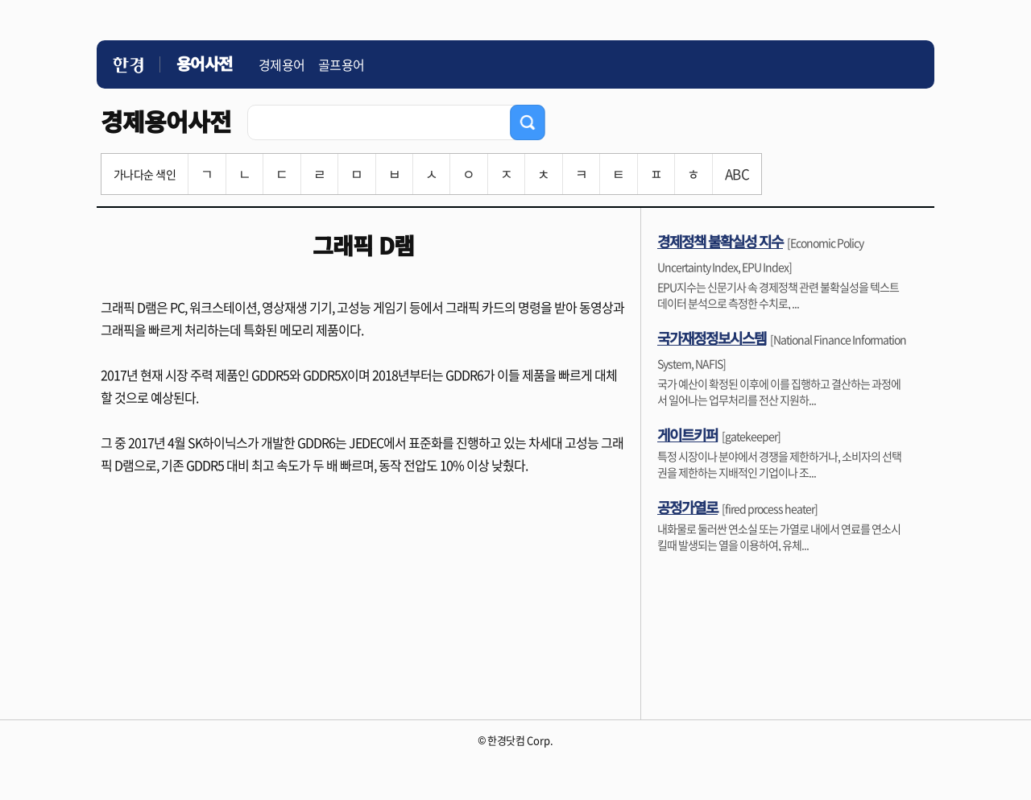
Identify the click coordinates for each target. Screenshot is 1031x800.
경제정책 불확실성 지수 (720, 240)
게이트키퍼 (687, 434)
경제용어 (282, 64)
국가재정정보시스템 (711, 337)
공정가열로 (687, 506)
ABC (737, 174)
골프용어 (341, 64)
